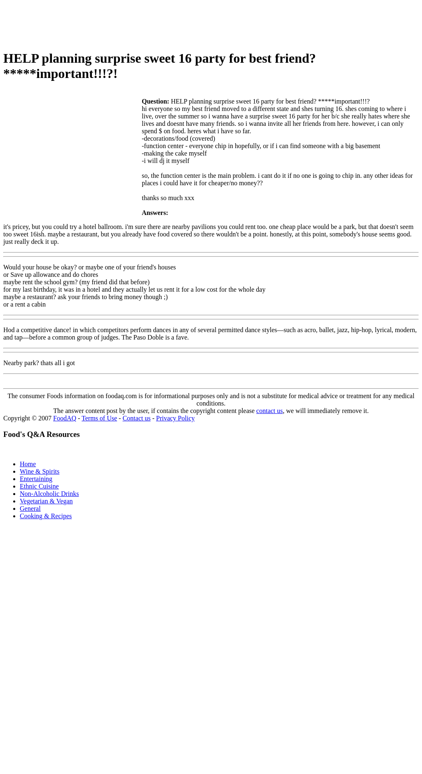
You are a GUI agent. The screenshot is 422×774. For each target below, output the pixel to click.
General (30, 508)
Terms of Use (99, 418)
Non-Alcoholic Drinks (49, 493)
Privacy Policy (175, 418)
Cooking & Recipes (46, 515)
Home (28, 463)
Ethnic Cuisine (39, 486)
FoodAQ (64, 418)
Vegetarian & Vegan (46, 501)
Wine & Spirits (39, 471)
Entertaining (36, 478)
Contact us (136, 418)
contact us (269, 410)
